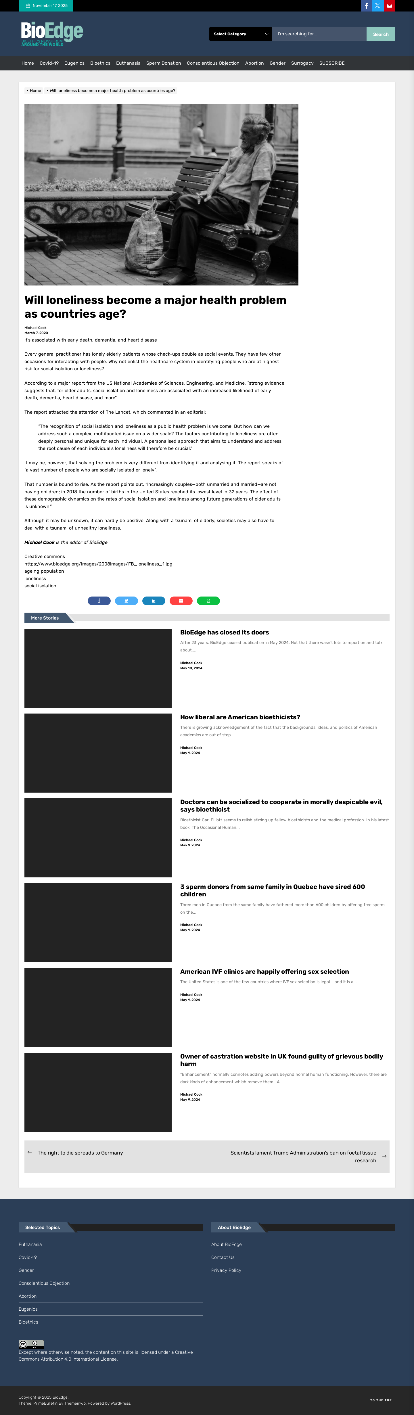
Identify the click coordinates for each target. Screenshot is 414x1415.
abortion (254, 63)
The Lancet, (118, 412)
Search (381, 34)
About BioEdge (226, 1244)
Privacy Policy (226, 1270)
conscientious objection (213, 63)
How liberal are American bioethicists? (240, 717)
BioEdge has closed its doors (224, 632)
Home (28, 63)
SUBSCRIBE (332, 63)
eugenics (74, 63)
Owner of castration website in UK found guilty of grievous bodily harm (281, 1060)
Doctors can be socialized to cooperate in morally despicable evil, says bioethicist (281, 805)
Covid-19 (49, 63)
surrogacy (302, 63)
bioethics (100, 63)
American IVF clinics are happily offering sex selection (264, 971)
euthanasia (128, 63)
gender (277, 63)
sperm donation (163, 63)
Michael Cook (35, 328)
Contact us (223, 1257)
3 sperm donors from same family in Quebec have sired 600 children (272, 890)
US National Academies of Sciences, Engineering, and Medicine (175, 383)
